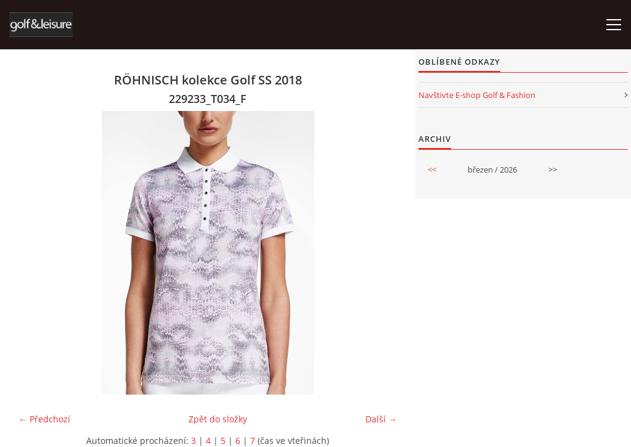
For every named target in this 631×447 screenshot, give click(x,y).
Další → (381, 419)
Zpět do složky (218, 419)
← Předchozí (44, 419)
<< (432, 169)
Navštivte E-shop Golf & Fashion (476, 94)
